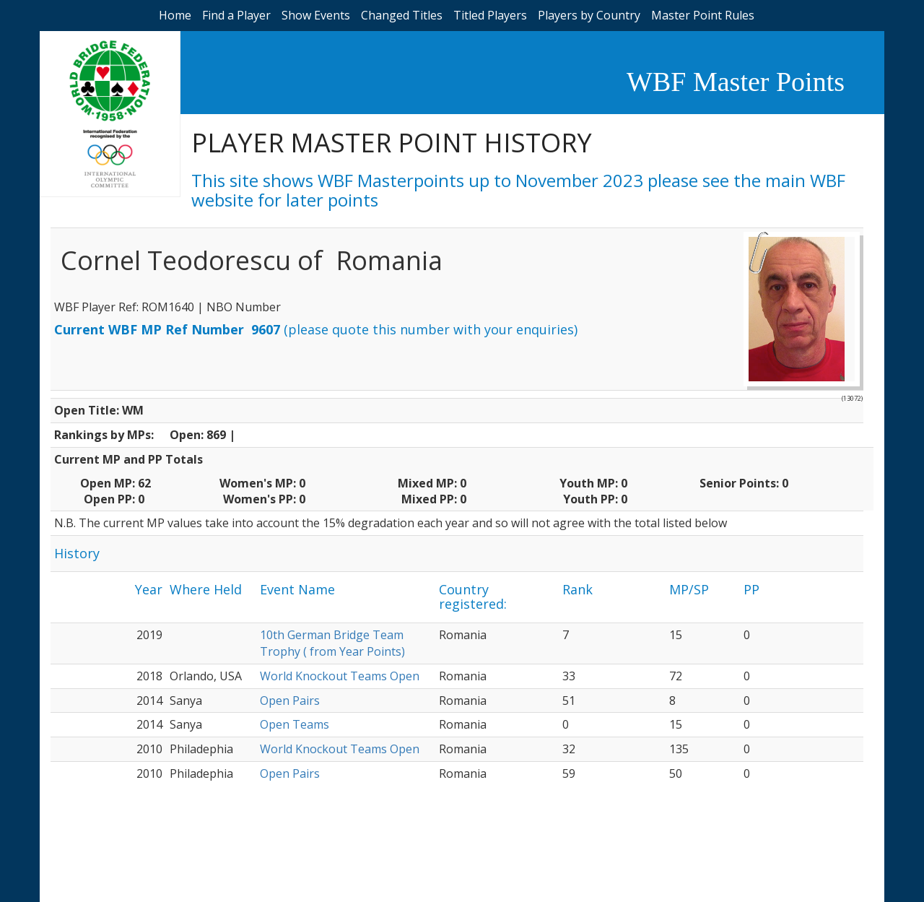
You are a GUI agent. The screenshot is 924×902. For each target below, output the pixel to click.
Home (175, 15)
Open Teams (294, 724)
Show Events (316, 15)
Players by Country (589, 15)
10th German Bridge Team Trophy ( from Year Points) (332, 643)
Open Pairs (290, 700)
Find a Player (236, 15)
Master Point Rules (702, 15)
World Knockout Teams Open (339, 676)
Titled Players (490, 15)
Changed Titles (402, 15)
